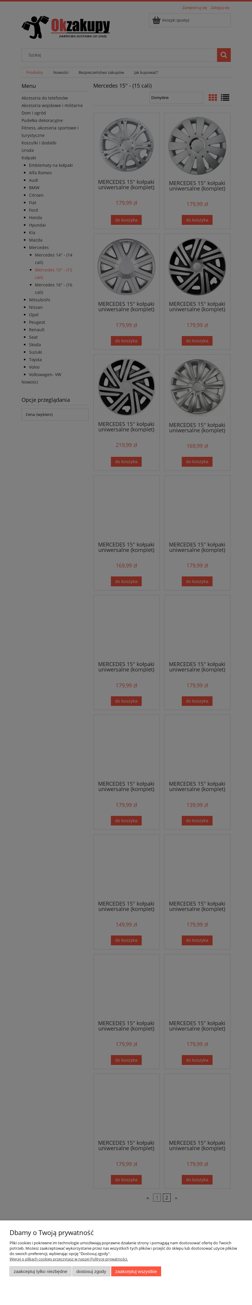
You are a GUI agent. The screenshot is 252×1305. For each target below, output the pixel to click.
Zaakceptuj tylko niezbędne (40, 1271)
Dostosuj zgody (91, 1271)
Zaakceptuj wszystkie (136, 1271)
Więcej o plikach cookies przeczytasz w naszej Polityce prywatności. (69, 1259)
